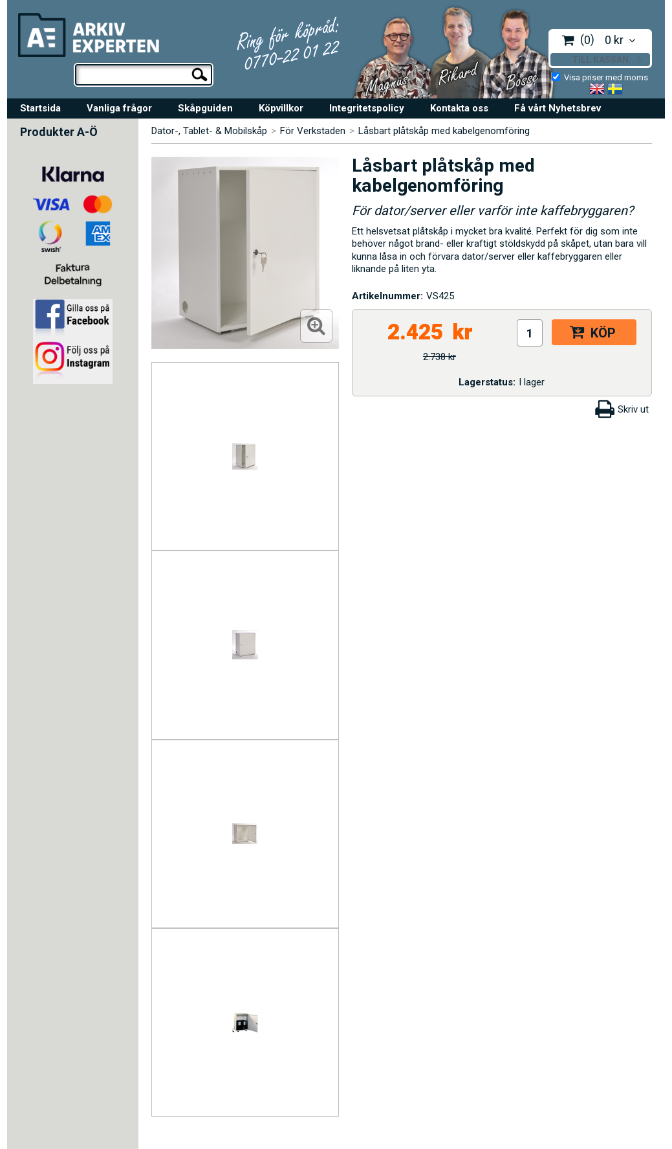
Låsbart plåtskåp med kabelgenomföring (444, 131)
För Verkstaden (312, 131)
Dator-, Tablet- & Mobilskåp (209, 131)
